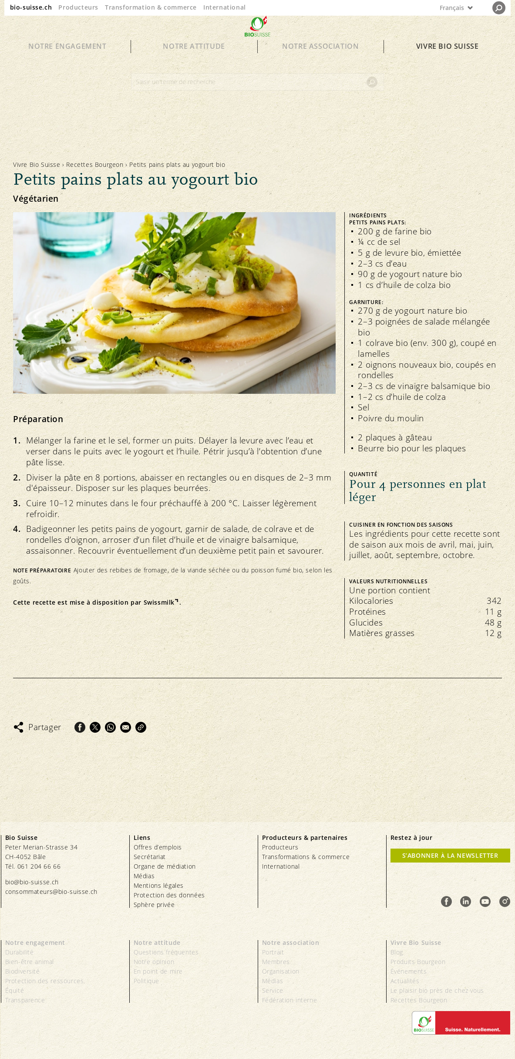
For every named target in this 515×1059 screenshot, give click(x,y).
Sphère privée (154, 904)
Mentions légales (159, 885)
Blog (396, 952)
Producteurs (78, 7)
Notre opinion (154, 961)
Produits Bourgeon (418, 961)
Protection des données (169, 895)
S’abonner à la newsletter (450, 855)
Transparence (25, 1000)
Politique (146, 981)
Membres (276, 961)
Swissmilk (159, 602)
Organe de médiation (165, 866)
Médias (144, 876)
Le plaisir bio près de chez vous (437, 990)
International (224, 7)
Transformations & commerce (306, 857)
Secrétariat (150, 857)
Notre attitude (194, 62)
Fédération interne (289, 1000)
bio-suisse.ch (31, 7)
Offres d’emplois (158, 847)
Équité (14, 990)
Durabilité (19, 952)
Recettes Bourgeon (94, 164)
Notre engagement (67, 62)
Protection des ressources (44, 981)
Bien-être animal (29, 961)
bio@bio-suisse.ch (32, 882)
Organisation (281, 971)
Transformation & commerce (151, 7)
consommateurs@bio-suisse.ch (51, 891)
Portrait (273, 952)
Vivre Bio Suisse (447, 62)
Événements (408, 971)
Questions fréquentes (166, 952)
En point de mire (158, 971)
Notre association (320, 62)
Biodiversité (22, 971)
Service (272, 990)
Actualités (405, 981)
